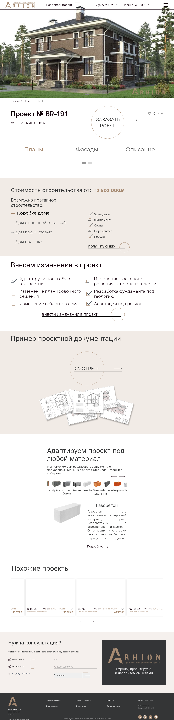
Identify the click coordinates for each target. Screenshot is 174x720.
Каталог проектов (83, 700)
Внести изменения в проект (81, 315)
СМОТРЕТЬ (89, 368)
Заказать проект (110, 122)
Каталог (28, 101)
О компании (81, 706)
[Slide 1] (87, 94)
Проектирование (53, 700)
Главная (15, 101)
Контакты (110, 700)
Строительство (52, 706)
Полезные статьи (113, 706)
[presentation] (114, 476)
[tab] (49, 213)
